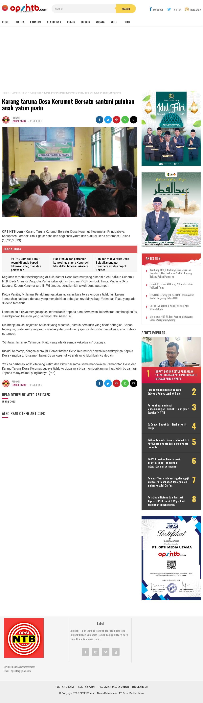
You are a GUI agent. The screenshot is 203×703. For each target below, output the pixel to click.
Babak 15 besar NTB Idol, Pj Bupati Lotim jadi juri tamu (171, 285)
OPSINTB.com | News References (98, 693)
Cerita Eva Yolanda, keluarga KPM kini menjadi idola (169, 307)
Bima (79, 639)
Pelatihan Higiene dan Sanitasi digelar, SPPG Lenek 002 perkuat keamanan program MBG (166, 500)
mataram (110, 631)
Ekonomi (35, 22)
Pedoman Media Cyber (114, 686)
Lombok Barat (78, 635)
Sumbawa (91, 635)
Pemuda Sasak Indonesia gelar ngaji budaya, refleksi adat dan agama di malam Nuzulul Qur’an (168, 481)
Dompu (101, 635)
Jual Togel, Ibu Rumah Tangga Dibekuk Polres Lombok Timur (164, 391)
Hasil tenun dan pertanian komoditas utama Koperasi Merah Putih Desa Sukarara (71, 262)
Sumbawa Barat (91, 639)
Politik (19, 22)
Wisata (100, 22)
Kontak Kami (86, 686)
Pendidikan (54, 22)
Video (114, 22)
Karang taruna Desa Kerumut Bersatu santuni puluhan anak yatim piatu (68, 104)
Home (5, 22)
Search (126, 9)
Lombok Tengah (95, 631)
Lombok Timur (19, 121)
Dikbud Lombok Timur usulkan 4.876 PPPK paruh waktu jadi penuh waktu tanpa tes (168, 443)
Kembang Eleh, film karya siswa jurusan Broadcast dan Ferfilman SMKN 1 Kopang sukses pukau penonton (171, 273)
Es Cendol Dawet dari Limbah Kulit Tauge (166, 426)
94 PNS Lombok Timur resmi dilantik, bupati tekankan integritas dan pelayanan (163, 462)
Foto (127, 22)
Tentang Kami (65, 686)
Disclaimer (139, 686)
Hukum (71, 22)
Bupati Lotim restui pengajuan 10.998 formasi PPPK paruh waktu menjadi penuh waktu (176, 375)
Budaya (85, 22)
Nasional (121, 631)
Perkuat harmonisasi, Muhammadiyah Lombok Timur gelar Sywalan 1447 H (168, 409)
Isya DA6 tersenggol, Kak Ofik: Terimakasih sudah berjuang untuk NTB (172, 296)
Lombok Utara (114, 635)
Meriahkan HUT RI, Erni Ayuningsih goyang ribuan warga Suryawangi (171, 318)
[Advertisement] (101, 59)
